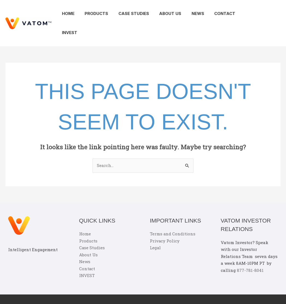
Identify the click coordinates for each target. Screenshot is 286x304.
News (190, 13)
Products (95, 13)
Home (68, 13)
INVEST (241, 13)
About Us (165, 13)
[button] (270, 13)
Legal (155, 228)
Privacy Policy (165, 221)
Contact (215, 13)
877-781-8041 (250, 251)
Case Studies (130, 13)
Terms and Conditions (173, 214)
